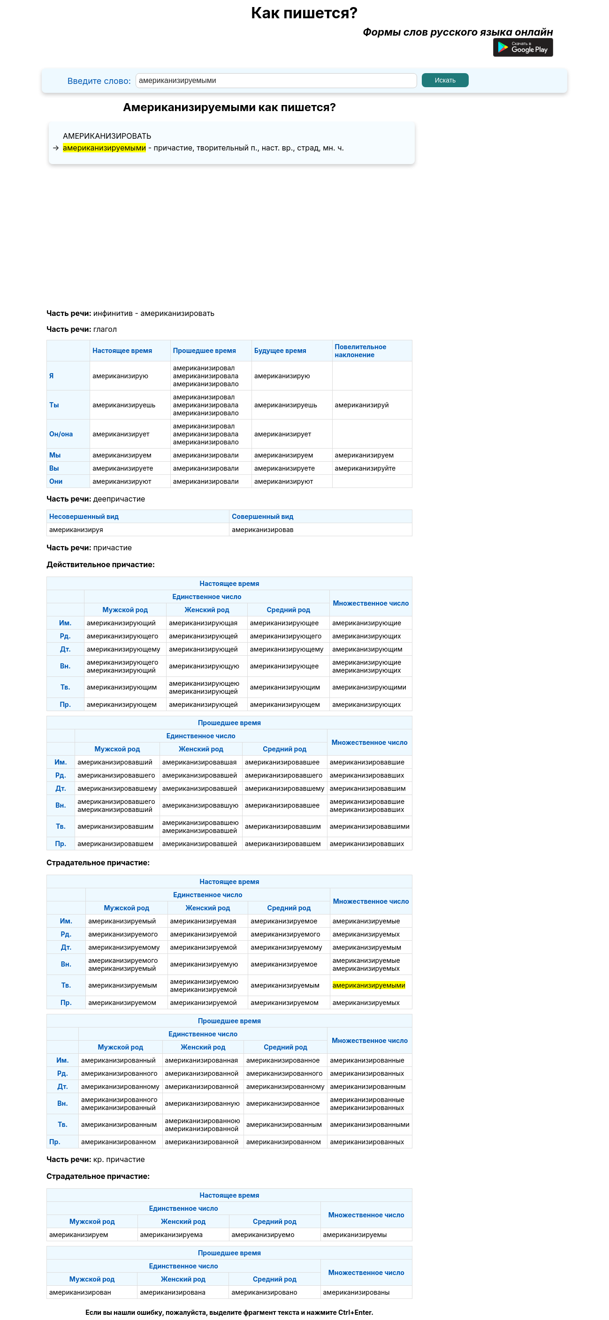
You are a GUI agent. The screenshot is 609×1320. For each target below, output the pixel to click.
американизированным (367, 1086)
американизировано (264, 1292)
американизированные (367, 1060)
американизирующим (367, 649)
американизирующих (366, 636)
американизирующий (121, 623)
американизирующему (123, 649)
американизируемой (203, 934)
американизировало (206, 384)
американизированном (118, 1142)
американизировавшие (367, 762)
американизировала (205, 376)
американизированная (201, 1060)
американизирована (173, 1292)
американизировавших (367, 775)
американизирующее (284, 623)
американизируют (121, 481)
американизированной (202, 1073)
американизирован (80, 1292)
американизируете (122, 468)
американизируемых (366, 934)
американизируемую (204, 964)
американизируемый (122, 921)
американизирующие (366, 623)
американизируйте (365, 468)
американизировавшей (199, 775)
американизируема (171, 1234)
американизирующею (204, 683)
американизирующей (203, 636)
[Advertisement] (229, 236)
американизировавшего (116, 775)
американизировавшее (282, 762)
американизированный (118, 1060)
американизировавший (114, 762)
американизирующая (203, 623)
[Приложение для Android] (523, 53)
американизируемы (355, 1234)
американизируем (122, 455)
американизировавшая (199, 762)
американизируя (76, 529)
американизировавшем (115, 844)
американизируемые (366, 921)
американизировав (262, 529)
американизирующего (123, 636)
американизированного (119, 1073)
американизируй (362, 405)
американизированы (356, 1292)
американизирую (120, 376)
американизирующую (204, 666)
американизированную (202, 1103)
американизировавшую (200, 805)
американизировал (204, 368)
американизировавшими (370, 826)
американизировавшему (117, 788)
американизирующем (122, 704)
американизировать (107, 136)
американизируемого (123, 934)
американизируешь (123, 405)
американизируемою (204, 981)
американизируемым (367, 947)
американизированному (120, 1086)
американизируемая (203, 921)
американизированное (283, 1060)
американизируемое (284, 921)
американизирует (120, 434)
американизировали (206, 455)
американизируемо (263, 1234)
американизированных (367, 1073)
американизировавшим (368, 788)
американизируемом (122, 1002)
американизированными (369, 1124)
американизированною (202, 1121)
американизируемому (124, 947)
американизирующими (369, 687)
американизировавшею (200, 822)
